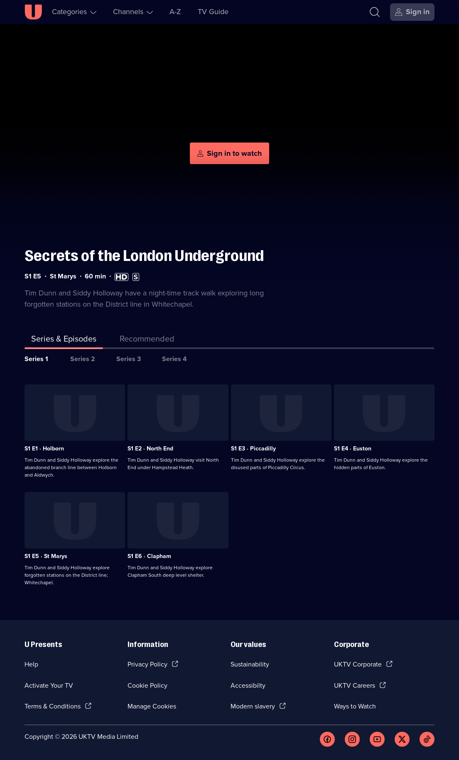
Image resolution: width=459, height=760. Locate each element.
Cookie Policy (147, 685)
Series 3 (128, 359)
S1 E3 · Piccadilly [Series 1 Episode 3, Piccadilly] (253, 448)
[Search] (374, 12)
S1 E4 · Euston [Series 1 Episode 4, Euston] (352, 448)
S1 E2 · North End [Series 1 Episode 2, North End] (150, 448)
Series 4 (174, 359)
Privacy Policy (147, 664)
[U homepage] (33, 12)
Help (31, 664)
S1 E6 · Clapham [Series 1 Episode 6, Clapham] (149, 556)
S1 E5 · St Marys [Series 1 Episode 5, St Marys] (46, 556)
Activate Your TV (49, 685)
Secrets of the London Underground (144, 256)
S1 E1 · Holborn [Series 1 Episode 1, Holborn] (44, 448)
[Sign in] (412, 12)
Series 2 (82, 359)
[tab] (147, 340)
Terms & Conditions (53, 706)
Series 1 (36, 359)
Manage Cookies (152, 706)
